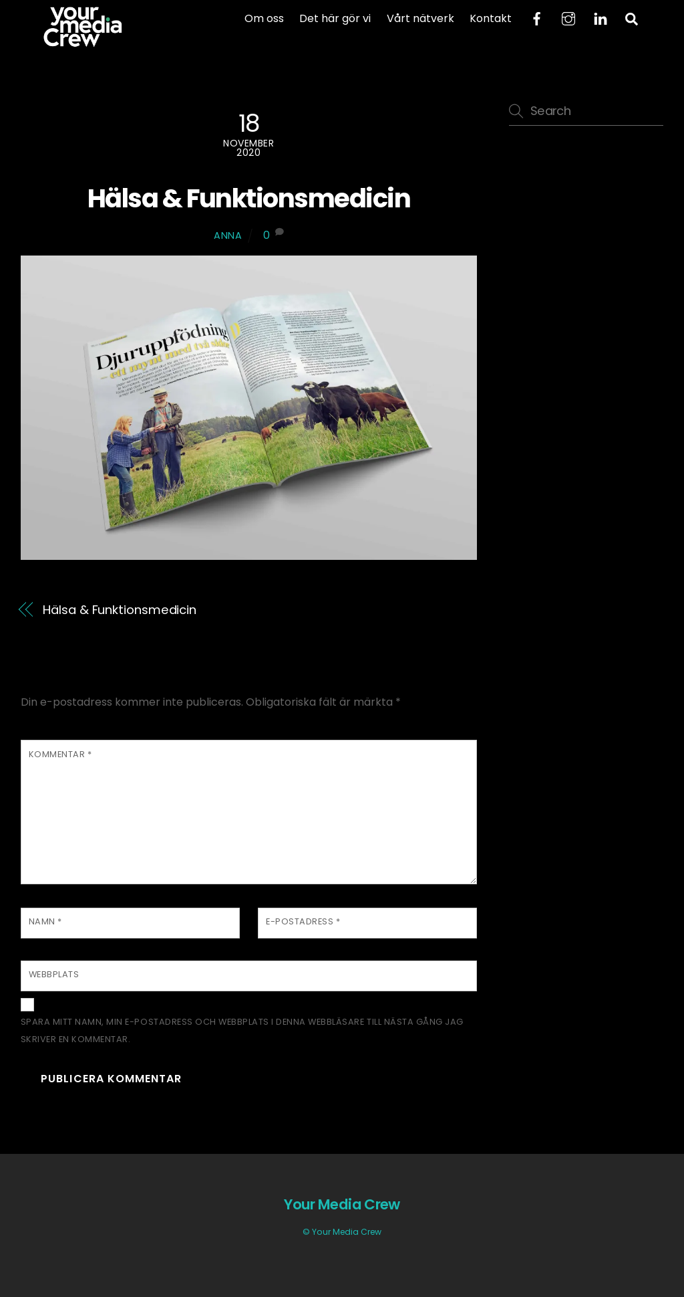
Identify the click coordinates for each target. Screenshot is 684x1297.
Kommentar (60, 754)
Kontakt (491, 18)
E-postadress (303, 921)
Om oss (264, 18)
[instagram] (568, 17)
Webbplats (54, 974)
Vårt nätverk (420, 18)
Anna (228, 235)
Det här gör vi (335, 18)
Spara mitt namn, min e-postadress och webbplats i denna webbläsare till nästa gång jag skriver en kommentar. (242, 1030)
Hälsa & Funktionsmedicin (249, 198)
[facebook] (536, 17)
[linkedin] (600, 17)
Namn (45, 921)
